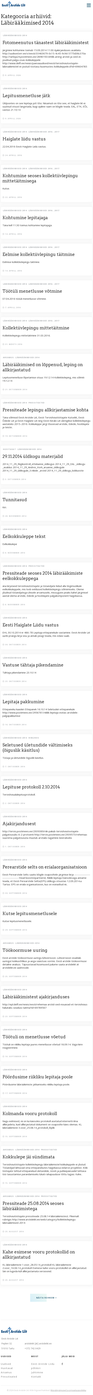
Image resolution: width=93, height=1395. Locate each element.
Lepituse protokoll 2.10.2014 (31, 786)
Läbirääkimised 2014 (15, 35)
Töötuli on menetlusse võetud (34, 1036)
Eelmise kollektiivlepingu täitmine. (46, 259)
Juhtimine (37, 1372)
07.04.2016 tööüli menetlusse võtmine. (46, 296)
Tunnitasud (14, 499)
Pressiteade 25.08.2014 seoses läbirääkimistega (33, 1206)
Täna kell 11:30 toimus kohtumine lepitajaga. (46, 223)
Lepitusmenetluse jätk (26, 95)
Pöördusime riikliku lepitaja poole (37, 1076)
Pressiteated (36, 402)
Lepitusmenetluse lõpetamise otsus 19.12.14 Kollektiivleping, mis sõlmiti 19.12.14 (46, 374)
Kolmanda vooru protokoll (29, 1113)
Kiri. (46, 505)
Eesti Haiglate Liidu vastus (30, 624)
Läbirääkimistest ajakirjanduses (35, 996)
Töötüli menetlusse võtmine (32, 291)
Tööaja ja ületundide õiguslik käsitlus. (46, 753)
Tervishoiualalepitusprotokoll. (46, 792)
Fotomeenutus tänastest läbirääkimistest (45, 42)
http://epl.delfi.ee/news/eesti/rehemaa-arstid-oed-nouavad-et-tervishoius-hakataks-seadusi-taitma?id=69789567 (46, 1004)
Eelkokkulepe (46, 541)
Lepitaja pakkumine (23, 701)
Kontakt (36, 1376)
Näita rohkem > (46, 1297)
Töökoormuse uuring (24, 950)
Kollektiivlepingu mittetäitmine (35, 327)
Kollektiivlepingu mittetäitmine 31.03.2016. (46, 333)
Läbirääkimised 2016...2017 (44, 131)
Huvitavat (9, 449)
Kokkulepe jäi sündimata (28, 1156)
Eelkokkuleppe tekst (24, 536)
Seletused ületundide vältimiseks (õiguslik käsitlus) (37, 747)
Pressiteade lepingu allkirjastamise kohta (45, 409)
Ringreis (34, 738)
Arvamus (8, 357)
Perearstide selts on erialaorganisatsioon (44, 866)
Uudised (6, 1363)
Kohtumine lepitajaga (25, 217)
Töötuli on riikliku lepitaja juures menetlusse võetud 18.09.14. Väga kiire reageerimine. (46, 1044)
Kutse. (46, 183)
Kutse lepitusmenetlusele (29, 913)
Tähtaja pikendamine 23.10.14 (46, 670)
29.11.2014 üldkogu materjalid (32, 456)
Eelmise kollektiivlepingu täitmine (38, 254)
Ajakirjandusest (19, 823)
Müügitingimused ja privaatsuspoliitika (68, 1390)
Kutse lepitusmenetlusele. (46, 918)
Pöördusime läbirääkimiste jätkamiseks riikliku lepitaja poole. (46, 1082)
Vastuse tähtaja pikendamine (32, 664)
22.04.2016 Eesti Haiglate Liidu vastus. (46, 144)
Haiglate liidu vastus (24, 138)
